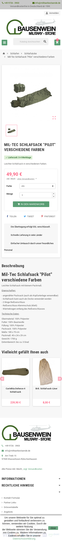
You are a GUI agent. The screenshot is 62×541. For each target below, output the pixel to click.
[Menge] (36, 195)
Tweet (29, 216)
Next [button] (60, 379)
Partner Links (10, 502)
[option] (15, 382)
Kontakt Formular (12, 498)
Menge (9, 194)
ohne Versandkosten (26, 179)
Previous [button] (2, 379)
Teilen (11, 216)
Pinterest (48, 216)
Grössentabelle (11, 507)
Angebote (8, 512)
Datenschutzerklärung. (24, 538)
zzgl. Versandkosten (32, 469)
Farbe (9, 186)
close (53, 528)
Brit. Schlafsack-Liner (46, 388)
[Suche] (30, 41)
